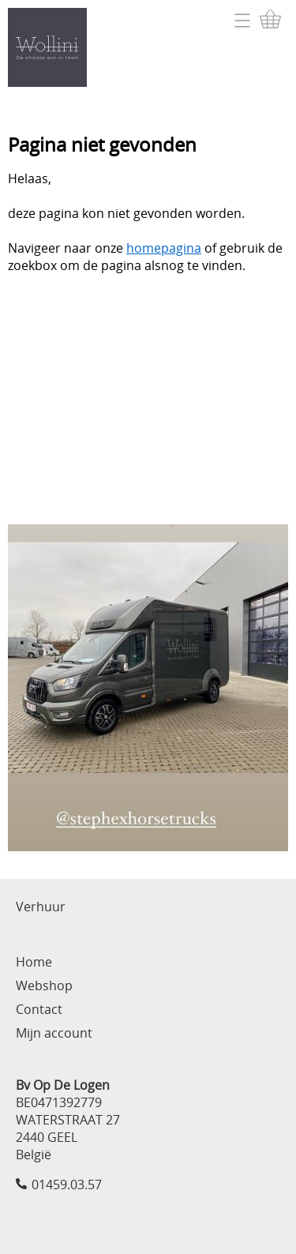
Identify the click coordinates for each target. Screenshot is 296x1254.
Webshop (44, 985)
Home (34, 962)
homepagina (163, 248)
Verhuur (41, 906)
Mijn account (54, 1033)
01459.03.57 (67, 1184)
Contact (39, 1009)
